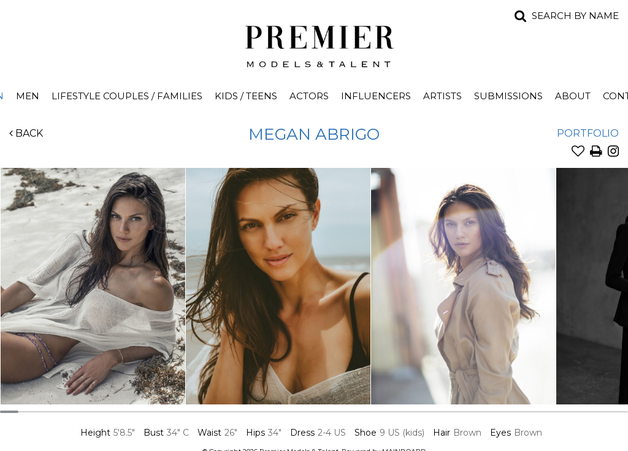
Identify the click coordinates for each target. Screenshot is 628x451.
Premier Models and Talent (314, 44)
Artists (442, 96)
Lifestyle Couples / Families (127, 96)
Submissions (508, 96)
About (573, 96)
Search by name (575, 15)
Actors (309, 96)
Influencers (376, 96)
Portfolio (588, 133)
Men (27, 96)
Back (26, 133)
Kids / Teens (246, 96)
